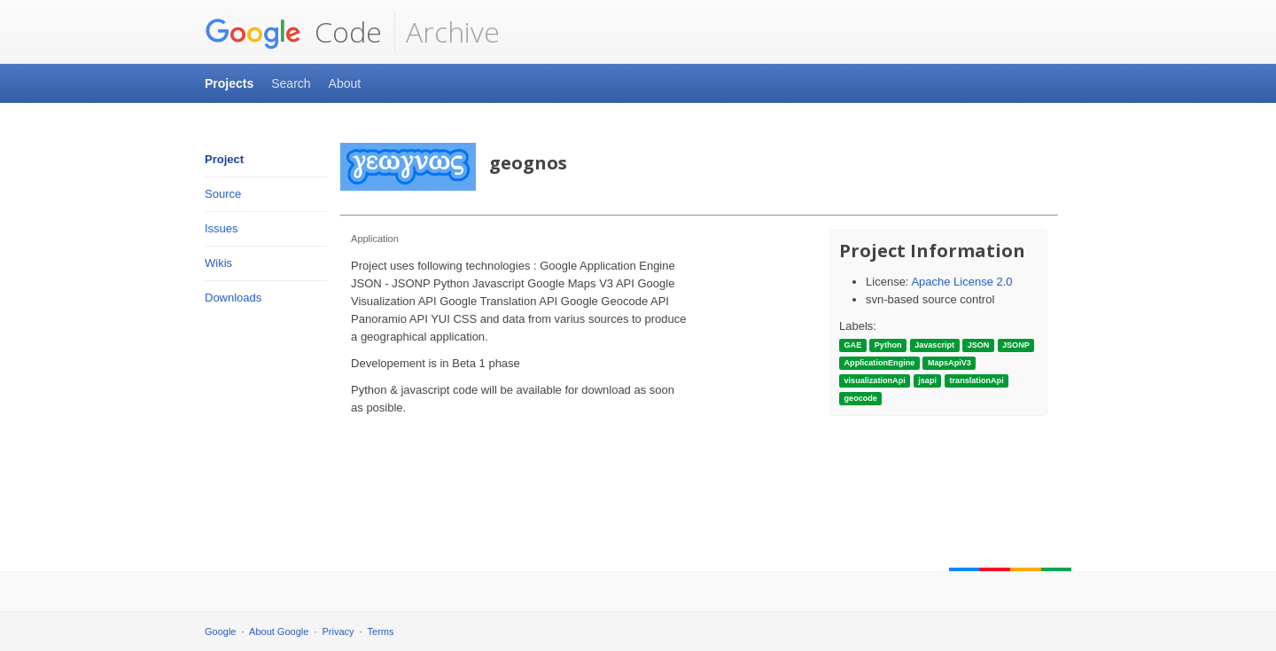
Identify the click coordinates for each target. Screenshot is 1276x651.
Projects (229, 83)
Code (293, 31)
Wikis (218, 263)
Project (224, 159)
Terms (381, 631)
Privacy (338, 631)
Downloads (233, 297)
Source (223, 193)
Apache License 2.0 (961, 281)
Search (290, 83)
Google (220, 631)
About (345, 83)
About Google (278, 631)
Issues (221, 228)
